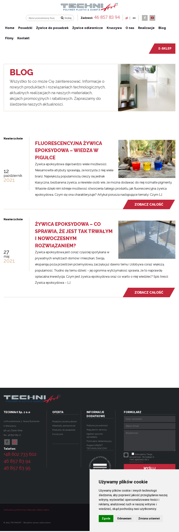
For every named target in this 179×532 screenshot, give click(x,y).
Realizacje (146, 28)
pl (127, 17)
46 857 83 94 (107, 17)
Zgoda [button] (106, 518)
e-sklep (162, 48)
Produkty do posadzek (64, 430)
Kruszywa (114, 28)
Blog (162, 28)
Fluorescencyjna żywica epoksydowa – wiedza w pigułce (68, 150)
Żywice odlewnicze (87, 28)
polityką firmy (136, 462)
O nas (130, 28)
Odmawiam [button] (124, 518)
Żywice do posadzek (52, 28)
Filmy (9, 38)
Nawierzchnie (13, 138)
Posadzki (25, 28)
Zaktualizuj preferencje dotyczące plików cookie (26, 510)
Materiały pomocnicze (63, 425)
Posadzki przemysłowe (64, 421)
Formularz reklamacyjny (99, 441)
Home (9, 28)
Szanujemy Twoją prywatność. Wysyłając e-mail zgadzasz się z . (142, 458)
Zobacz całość (149, 204)
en (134, 17)
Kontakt (23, 38)
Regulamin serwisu (97, 429)
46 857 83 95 (17, 468)
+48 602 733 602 (20, 454)
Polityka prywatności (97, 425)
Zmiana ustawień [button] (149, 518)
